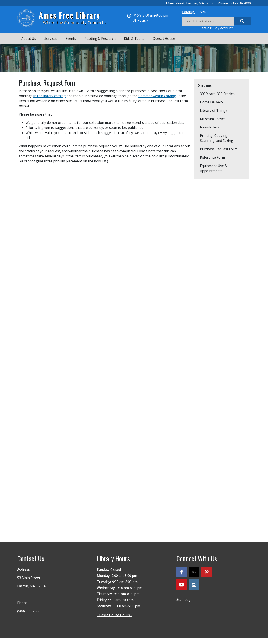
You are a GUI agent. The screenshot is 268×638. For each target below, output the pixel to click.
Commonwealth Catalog (157, 96)
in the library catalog (49, 96)
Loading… (86, 347)
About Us (28, 38)
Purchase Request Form (218, 149)
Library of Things (213, 110)
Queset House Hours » (114, 615)
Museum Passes (212, 119)
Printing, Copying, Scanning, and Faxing (216, 138)
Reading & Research (100, 38)
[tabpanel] (216, 24)
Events (71, 38)
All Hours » (140, 20)
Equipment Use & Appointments (213, 168)
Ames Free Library (69, 15)
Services (50, 38)
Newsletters (209, 127)
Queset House (164, 38)
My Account (223, 28)
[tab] (188, 12)
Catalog (188, 12)
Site (203, 12)
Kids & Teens (134, 38)
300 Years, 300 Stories (217, 93)
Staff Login (184, 599)
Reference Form (212, 157)
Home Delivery (211, 102)
